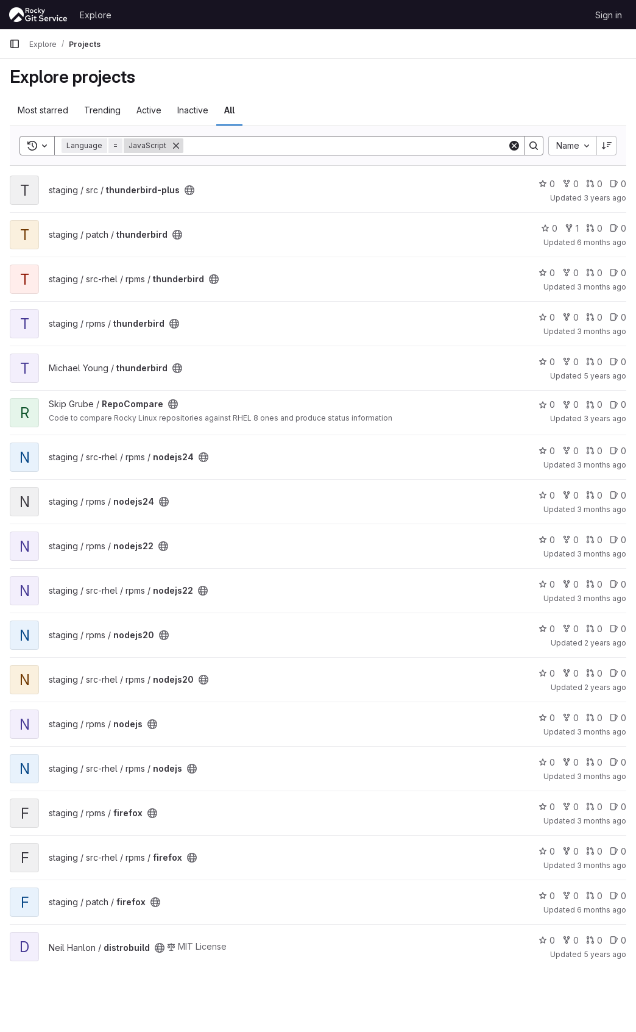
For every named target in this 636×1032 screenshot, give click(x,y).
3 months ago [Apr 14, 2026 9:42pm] (601, 865)
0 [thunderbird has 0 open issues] (618, 228)
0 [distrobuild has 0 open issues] (618, 940)
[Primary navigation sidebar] (14, 44)
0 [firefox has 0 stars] (547, 807)
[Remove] (176, 145)
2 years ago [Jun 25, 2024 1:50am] (605, 642)
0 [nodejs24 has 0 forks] (570, 451)
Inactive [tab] (192, 110)
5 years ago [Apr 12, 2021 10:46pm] (605, 375)
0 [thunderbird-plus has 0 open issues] (618, 184)
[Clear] (514, 145)
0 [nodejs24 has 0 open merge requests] (594, 451)
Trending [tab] (102, 110)
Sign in (608, 15)
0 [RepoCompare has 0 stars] (547, 404)
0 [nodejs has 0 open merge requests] (594, 718)
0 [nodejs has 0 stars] (547, 718)
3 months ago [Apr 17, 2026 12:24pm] (601, 331)
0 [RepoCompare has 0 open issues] (618, 404)
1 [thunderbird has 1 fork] (572, 228)
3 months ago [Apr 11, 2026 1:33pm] (601, 553)
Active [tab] (148, 110)
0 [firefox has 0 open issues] (618, 807)
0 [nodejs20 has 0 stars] (547, 629)
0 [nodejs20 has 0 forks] (570, 629)
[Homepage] (38, 14)
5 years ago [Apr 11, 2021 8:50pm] (605, 954)
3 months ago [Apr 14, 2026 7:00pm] (601, 820)
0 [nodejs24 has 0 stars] (547, 451)
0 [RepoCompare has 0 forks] (570, 404)
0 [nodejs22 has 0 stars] (547, 540)
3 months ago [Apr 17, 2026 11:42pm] (601, 776)
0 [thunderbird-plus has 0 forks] (570, 184)
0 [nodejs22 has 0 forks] (570, 540)
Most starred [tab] (43, 110)
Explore (95, 15)
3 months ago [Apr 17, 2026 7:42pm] (601, 286)
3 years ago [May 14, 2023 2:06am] (605, 418)
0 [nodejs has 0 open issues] (618, 718)
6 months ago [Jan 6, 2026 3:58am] (601, 242)
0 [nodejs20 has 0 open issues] (618, 629)
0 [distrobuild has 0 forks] (570, 940)
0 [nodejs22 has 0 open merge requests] (594, 540)
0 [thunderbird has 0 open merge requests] (594, 228)
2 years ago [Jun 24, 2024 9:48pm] (605, 687)
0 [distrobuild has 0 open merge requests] (594, 940)
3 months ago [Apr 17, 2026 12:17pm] (601, 731)
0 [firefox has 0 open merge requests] (594, 807)
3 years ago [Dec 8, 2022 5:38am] (605, 197)
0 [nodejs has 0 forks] (570, 718)
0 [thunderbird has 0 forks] (570, 273)
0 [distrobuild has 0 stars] (547, 940)
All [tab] (229, 110)
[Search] (345, 145)
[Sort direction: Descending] (607, 145)
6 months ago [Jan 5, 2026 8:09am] (601, 909)
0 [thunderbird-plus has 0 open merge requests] (594, 184)
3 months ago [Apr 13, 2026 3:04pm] (601, 509)
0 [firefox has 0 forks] (570, 807)
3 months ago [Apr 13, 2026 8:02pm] (601, 464)
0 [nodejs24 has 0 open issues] (618, 451)
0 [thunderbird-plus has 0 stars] (547, 184)
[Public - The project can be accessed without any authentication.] (189, 190)
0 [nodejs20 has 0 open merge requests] (594, 629)
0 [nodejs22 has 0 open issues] (618, 540)
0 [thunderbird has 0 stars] (549, 228)
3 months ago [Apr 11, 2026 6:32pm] (601, 598)
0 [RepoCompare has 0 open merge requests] (594, 404)
